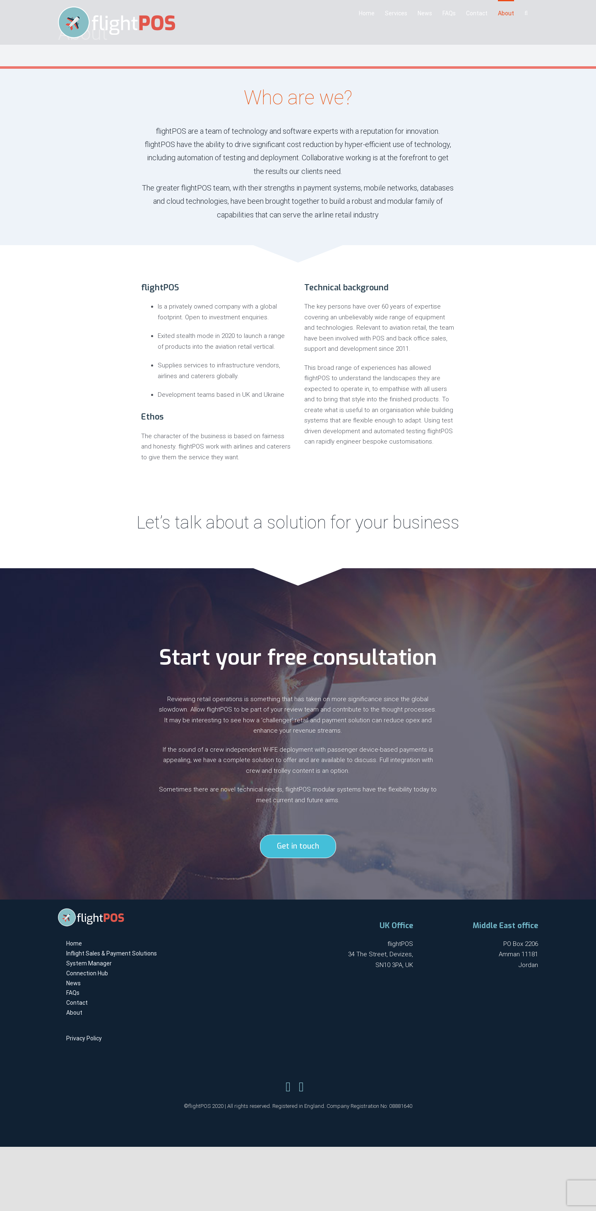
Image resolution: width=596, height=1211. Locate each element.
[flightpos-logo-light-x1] (91, 911)
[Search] (526, 12)
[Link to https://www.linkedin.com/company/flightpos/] (301, 1086)
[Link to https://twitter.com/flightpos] (288, 1086)
